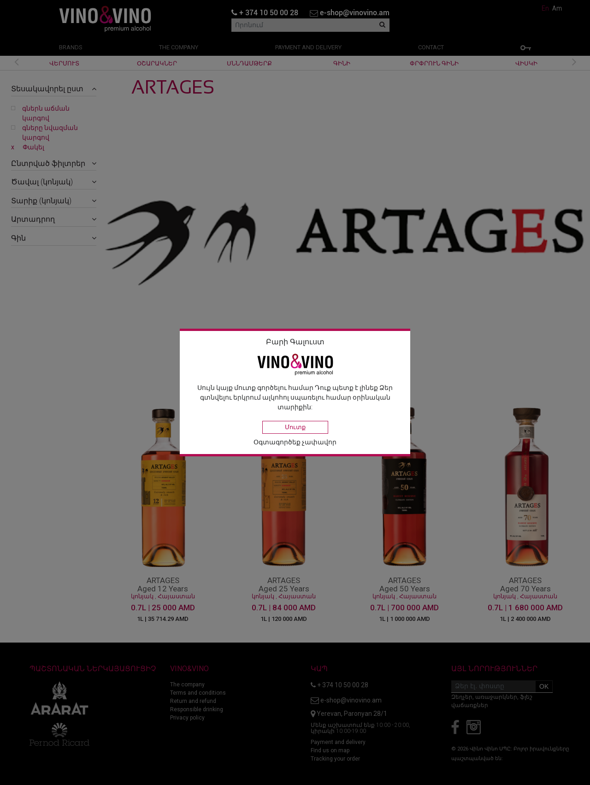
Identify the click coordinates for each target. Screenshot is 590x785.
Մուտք (295, 427)
